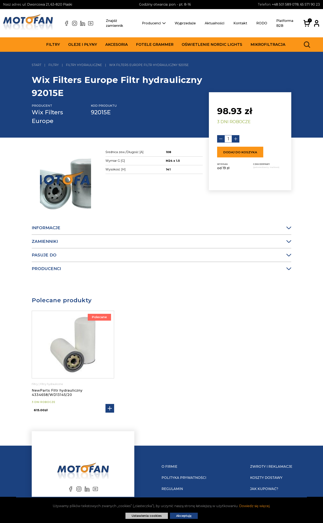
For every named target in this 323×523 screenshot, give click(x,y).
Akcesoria (116, 44)
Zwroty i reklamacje (271, 467)
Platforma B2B (284, 23)
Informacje (161, 227)
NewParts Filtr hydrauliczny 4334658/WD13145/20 (57, 392)
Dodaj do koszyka (240, 152)
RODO (261, 23)
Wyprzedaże (185, 23)
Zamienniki (161, 241)
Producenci (154, 23)
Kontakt (240, 23)
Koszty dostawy (266, 478)
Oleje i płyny (82, 44)
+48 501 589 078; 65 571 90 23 (296, 4)
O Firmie (169, 467)
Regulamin (172, 489)
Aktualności (214, 23)
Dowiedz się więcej (254, 506)
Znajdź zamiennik (114, 23)
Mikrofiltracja (267, 44)
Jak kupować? (264, 489)
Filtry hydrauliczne (51, 384)
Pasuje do (161, 255)
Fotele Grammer (154, 44)
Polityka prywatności (184, 478)
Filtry (53, 44)
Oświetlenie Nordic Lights (212, 44)
